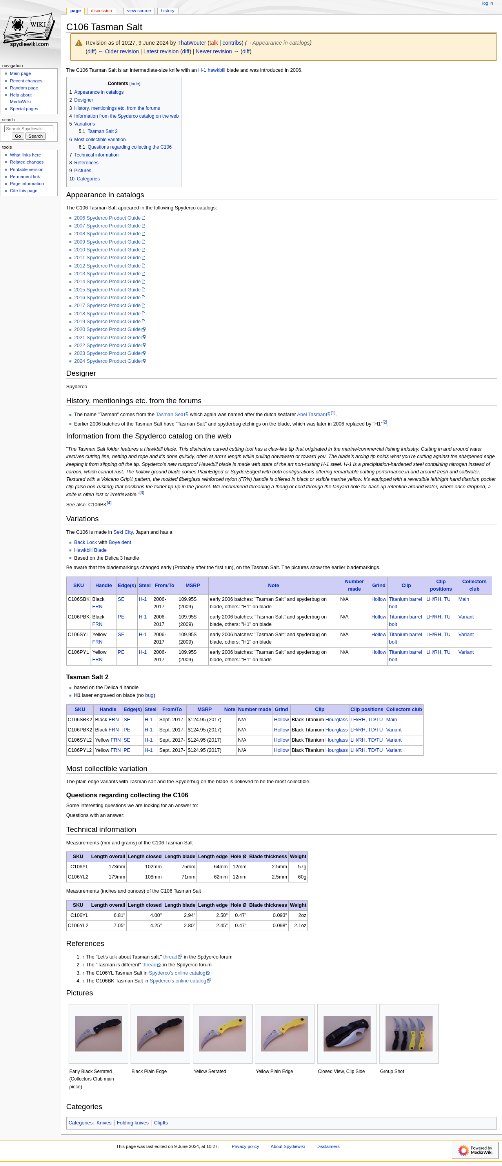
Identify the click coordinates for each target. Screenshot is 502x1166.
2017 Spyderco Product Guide (107, 305)
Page (75, 10)
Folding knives (133, 1123)
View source (139, 10)
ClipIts (161, 1123)
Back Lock (85, 542)
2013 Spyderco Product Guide (107, 273)
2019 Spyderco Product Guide (107, 321)
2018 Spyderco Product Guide (107, 314)
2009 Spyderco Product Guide (107, 242)
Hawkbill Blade (90, 550)
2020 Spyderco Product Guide (107, 329)
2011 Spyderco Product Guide (107, 257)
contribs (232, 43)
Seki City (123, 532)
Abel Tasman (311, 414)
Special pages (24, 108)
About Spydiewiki (288, 1146)
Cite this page (23, 190)
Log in (487, 3)
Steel (145, 585)
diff (91, 51)
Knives (103, 1123)
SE (121, 599)
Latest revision (161, 51)
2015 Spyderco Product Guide (107, 290)
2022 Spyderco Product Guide (107, 345)
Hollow (378, 599)
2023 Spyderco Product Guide (107, 353)
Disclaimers (328, 1146)
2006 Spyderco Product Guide (107, 218)
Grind (379, 585)
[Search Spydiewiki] (28, 128)
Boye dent (120, 542)
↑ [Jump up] (83, 957)
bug (149, 695)
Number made (254, 709)
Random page (24, 87)
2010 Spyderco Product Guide (107, 250)
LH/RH (433, 599)
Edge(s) (127, 585)
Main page (20, 73)
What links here (25, 155)
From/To (165, 585)
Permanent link (25, 176)
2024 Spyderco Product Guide (107, 361)
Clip (406, 585)
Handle (103, 585)
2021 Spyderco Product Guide (107, 337)
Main (463, 599)
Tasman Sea (170, 414)
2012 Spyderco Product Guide (107, 266)
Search (8, 119)
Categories (81, 1123)
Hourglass (337, 719)
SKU (78, 585)
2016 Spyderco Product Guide (107, 297)
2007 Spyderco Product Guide (107, 226)
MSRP (193, 585)
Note (273, 585)
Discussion (101, 10)
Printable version (26, 169)
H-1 (202, 70)
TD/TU (375, 719)
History (168, 10)
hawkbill (216, 70)
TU (447, 599)
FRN (97, 606)
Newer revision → (217, 51)
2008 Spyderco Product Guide (107, 233)
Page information (27, 183)
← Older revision (118, 51)
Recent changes (26, 80)
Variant (466, 617)
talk (213, 43)
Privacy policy (245, 1146)
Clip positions (367, 709)
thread (170, 957)
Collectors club (404, 709)
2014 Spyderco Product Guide (107, 281)
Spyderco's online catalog (177, 973)
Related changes (27, 162)
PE (121, 617)
